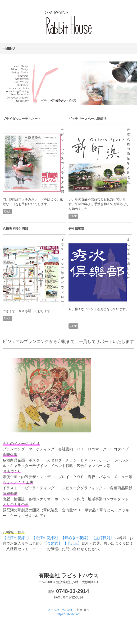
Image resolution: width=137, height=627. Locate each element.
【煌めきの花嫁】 (75, 538)
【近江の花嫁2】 (46, 538)
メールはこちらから (61, 609)
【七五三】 (72, 543)
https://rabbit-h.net (68, 614)
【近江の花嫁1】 (17, 538)
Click (7, 211)
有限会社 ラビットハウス (68, 578)
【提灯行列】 (103, 538)
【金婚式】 (52, 543)
